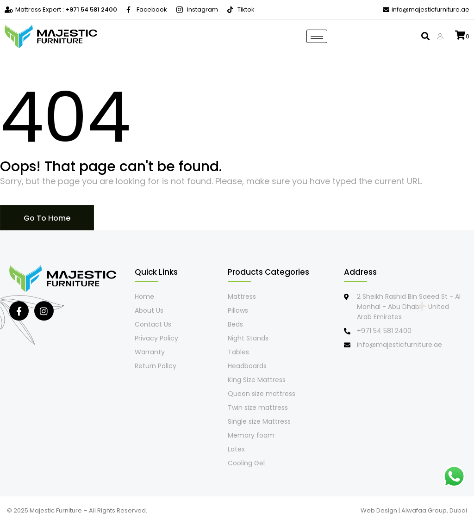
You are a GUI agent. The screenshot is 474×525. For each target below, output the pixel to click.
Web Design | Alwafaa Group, (405, 510)
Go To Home (47, 218)
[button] (424, 36)
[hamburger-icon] (316, 36)
